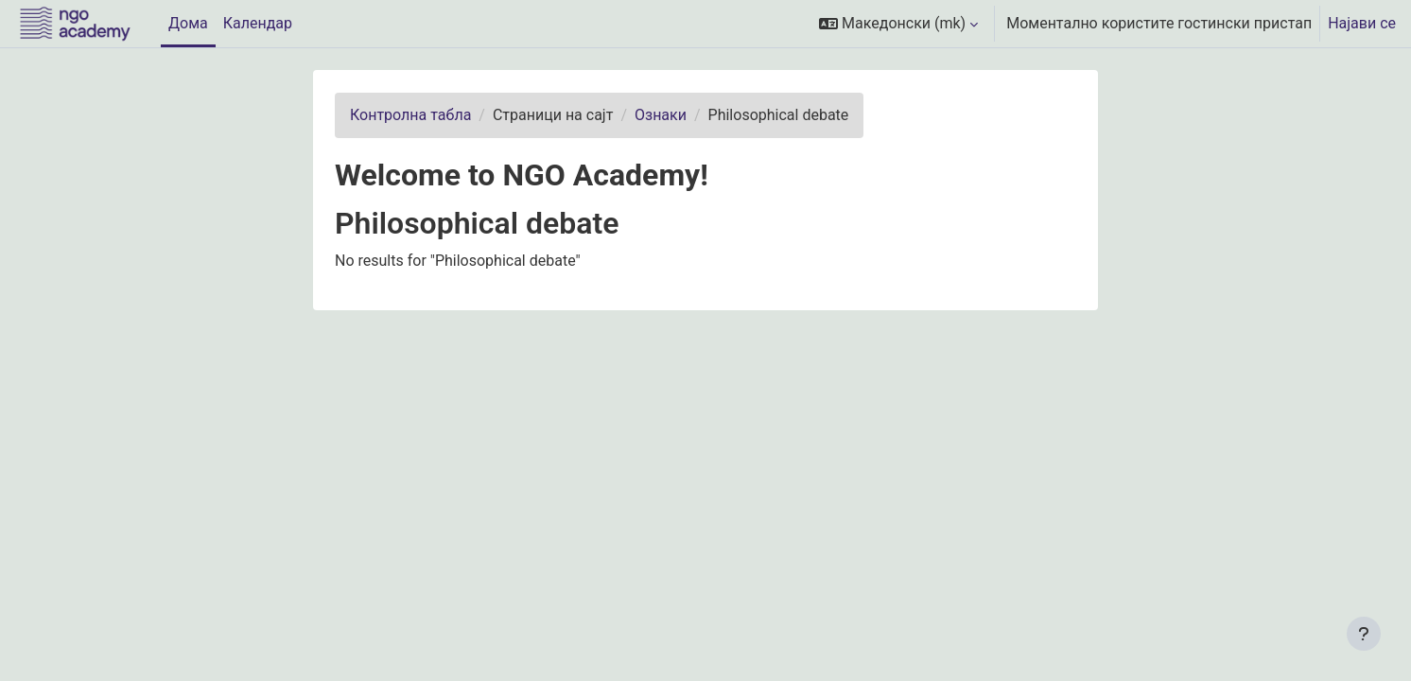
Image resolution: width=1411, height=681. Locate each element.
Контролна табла (410, 115)
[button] (898, 23)
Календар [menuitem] (257, 23)
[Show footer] (1364, 634)
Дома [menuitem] (188, 23)
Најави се (1362, 23)
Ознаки (661, 115)
